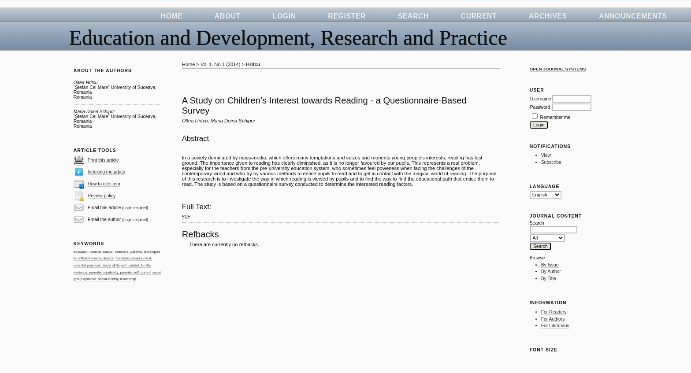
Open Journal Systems (558, 68)
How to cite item (104, 183)
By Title (548, 278)
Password (540, 107)
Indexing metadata (107, 172)
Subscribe (551, 162)
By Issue (550, 264)
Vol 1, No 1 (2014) (220, 64)
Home (171, 16)
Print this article (103, 160)
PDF (186, 216)
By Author (551, 271)
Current (479, 16)
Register (347, 16)
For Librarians (555, 325)
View (546, 155)
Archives (548, 16)
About (228, 16)
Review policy (102, 195)
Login (284, 16)
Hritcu (253, 64)
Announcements (633, 16)
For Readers (554, 312)
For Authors (553, 319)
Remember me (555, 117)
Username (540, 98)
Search (413, 16)
